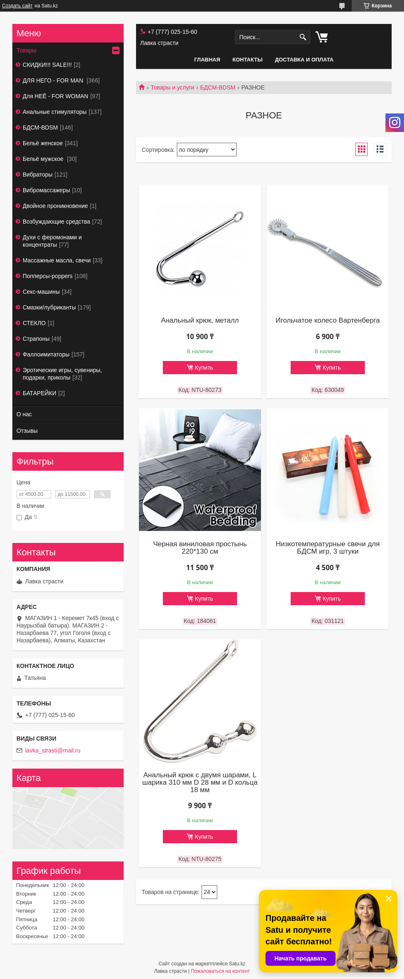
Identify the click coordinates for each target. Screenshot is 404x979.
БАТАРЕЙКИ (39, 393)
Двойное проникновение (55, 206)
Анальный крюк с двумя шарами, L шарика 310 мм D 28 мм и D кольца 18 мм (200, 782)
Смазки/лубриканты (49, 307)
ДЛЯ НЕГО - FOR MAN (54, 80)
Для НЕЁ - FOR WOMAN (55, 96)
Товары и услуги (172, 87)
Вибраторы (37, 174)
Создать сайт (17, 6)
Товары (26, 50)
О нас (24, 414)
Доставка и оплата (304, 60)
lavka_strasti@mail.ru (52, 750)
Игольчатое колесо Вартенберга (327, 320)
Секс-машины (41, 291)
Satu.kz (237, 964)
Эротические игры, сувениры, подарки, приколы (62, 374)
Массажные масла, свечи (57, 260)
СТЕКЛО (34, 323)
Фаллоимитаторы (46, 354)
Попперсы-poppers (48, 276)
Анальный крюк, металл (200, 320)
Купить (204, 367)
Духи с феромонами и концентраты (52, 241)
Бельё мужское (44, 159)
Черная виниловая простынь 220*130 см (200, 547)
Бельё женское (43, 143)
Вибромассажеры (46, 190)
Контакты (248, 60)
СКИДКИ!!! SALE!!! (47, 64)
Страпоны (36, 338)
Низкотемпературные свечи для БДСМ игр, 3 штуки (328, 547)
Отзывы (27, 430)
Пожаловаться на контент (220, 971)
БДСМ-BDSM (217, 87)
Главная (207, 60)
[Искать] (303, 37)
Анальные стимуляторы (55, 112)
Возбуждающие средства (56, 221)
